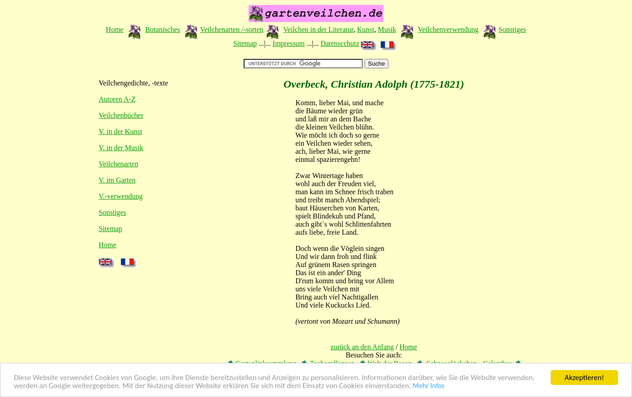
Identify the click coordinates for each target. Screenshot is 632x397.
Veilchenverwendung (448, 29)
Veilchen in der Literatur (318, 29)
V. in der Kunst (120, 131)
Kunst (365, 29)
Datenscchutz (339, 43)
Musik (387, 29)
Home (115, 29)
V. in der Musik (121, 148)
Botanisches (162, 29)
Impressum (289, 43)
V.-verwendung (121, 196)
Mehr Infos (429, 386)
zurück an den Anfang (362, 347)
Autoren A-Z (117, 99)
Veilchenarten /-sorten (231, 29)
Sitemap (245, 43)
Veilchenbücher (121, 115)
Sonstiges (512, 29)
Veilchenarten (118, 164)
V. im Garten (117, 180)
